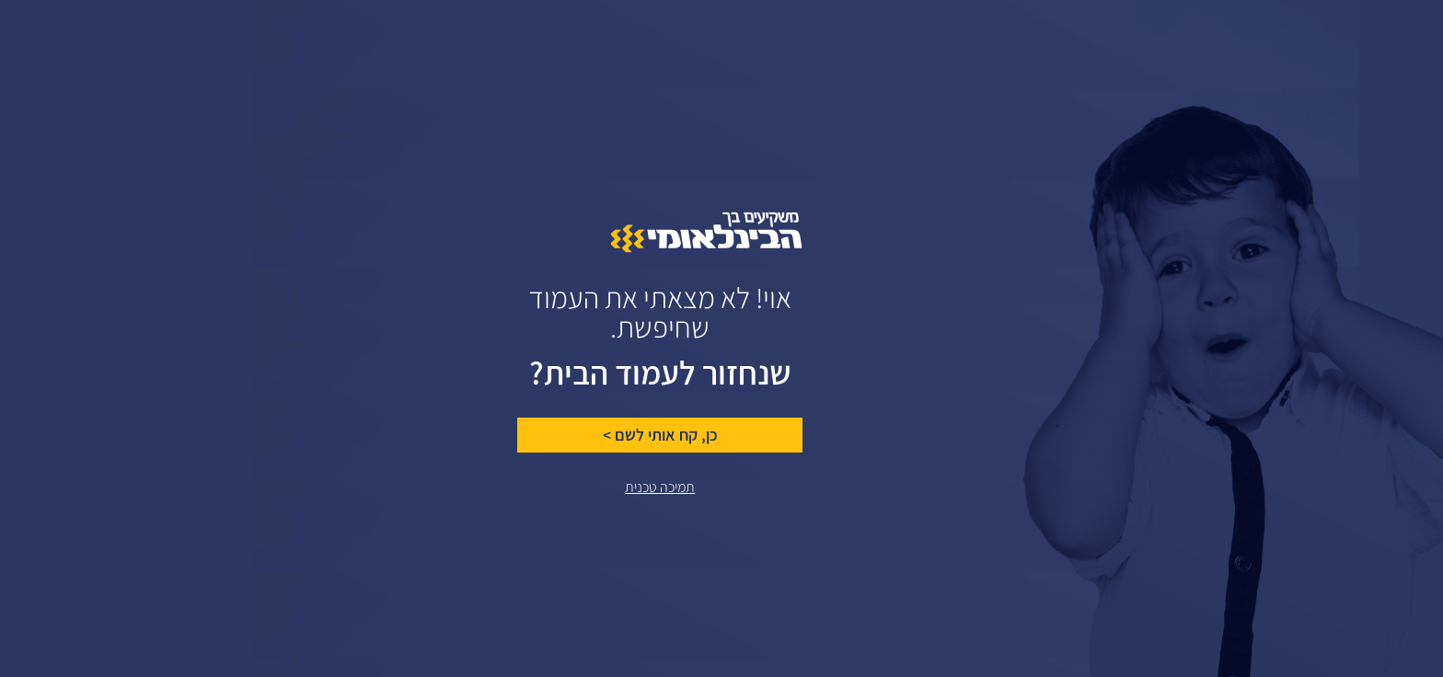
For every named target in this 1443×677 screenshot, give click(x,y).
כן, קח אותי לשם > (575, 435)
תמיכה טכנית (575, 487)
